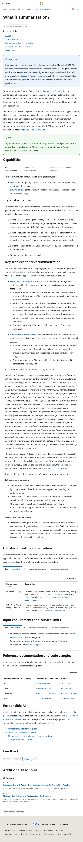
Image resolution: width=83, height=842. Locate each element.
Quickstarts (15, 182)
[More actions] (77, 9)
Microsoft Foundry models (32, 75)
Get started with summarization (17, 46)
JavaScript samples (68, 693)
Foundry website (52, 597)
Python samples (67, 698)
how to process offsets (57, 468)
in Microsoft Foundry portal (39, 143)
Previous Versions (26, 830)
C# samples (65, 683)
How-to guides (17, 189)
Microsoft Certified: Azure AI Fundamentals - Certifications (27, 796)
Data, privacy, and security (20, 739)
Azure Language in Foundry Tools (52, 91)
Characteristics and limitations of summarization (30, 736)
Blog (37, 830)
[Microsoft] (41, 3)
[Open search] (71, 3)
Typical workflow (11, 39)
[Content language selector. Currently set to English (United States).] (17, 824)
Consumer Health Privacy (15, 834)
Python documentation (44, 698)
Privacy (59, 830)
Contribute (48, 830)
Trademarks (48, 834)
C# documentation (42, 683)
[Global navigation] (2, 3)
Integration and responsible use (22, 732)
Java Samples (66, 688)
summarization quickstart (56, 610)
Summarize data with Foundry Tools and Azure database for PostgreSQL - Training (36, 785)
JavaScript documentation (45, 693)
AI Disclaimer (10, 830)
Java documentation (43, 688)
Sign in (78, 3)
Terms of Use (35, 834)
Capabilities (9, 36)
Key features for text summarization (19, 43)
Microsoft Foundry (25, 9)
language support (33, 644)
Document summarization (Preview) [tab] (60, 169)
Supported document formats (31, 129)
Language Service (42, 9)
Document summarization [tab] (61, 569)
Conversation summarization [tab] (30, 169)
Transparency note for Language (22, 728)
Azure (12, 9)
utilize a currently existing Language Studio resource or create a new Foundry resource (40, 147)
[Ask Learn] (72, 9)
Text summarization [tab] (11, 169)
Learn (5, 9)
